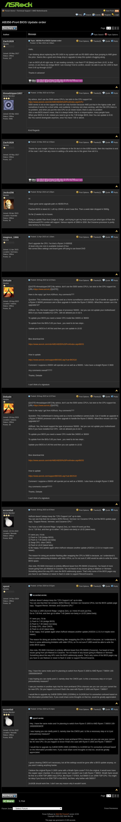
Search (88, 15)
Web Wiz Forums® (62, 814)
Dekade (8, 280)
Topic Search (97, 35)
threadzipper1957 (13, 93)
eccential (9, 510)
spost (7, 586)
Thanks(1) (95, 192)
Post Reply (9, 28)
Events (96, 15)
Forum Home (10, 11)
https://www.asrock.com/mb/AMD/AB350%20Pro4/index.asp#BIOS (56, 344)
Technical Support (23, 11)
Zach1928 (9, 41)
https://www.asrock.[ (42, 289)
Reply (116, 41)
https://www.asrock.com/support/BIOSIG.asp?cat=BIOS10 (53, 360)
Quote (107, 41)
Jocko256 (9, 192)
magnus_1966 (11, 237)
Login (117, 15)
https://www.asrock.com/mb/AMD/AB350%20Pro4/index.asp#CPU (56, 102)
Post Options (82, 41)
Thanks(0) (95, 41)
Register (107, 15)
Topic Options (111, 35)
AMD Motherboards (39, 11)
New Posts (110, 11)
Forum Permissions (111, 808)
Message (32, 34)
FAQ (80, 15)
